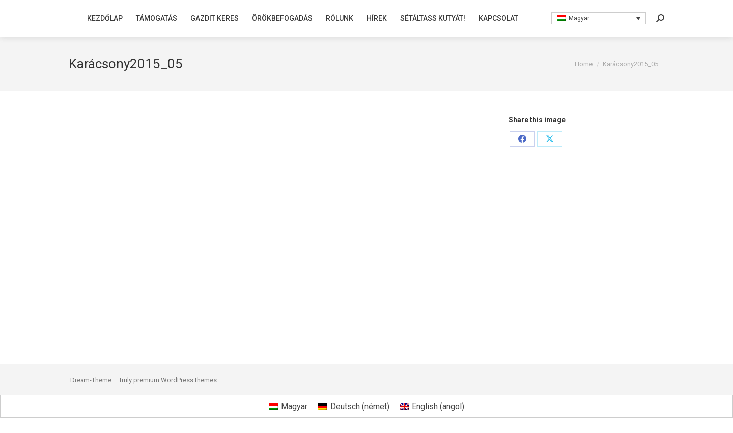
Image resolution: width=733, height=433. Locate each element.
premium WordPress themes (175, 380)
